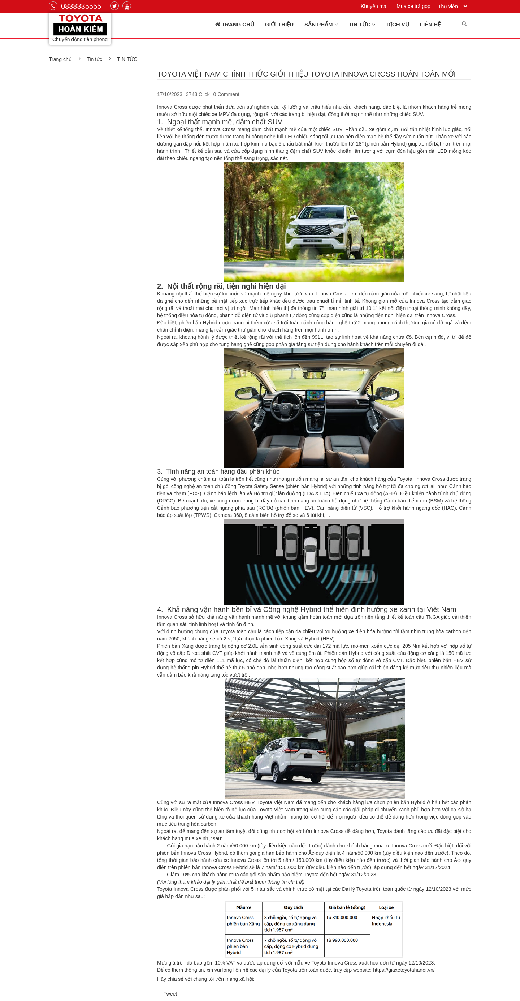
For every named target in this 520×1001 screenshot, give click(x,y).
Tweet (170, 994)
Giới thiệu (279, 24)
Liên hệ (430, 24)
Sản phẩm (321, 24)
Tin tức (362, 24)
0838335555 (75, 6)
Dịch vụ (397, 24)
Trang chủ (234, 24)
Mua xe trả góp (413, 6)
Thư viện (448, 6)
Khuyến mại (374, 6)
